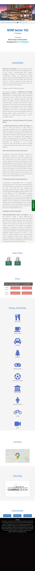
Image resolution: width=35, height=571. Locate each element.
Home (2, 22)
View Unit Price (27, 292)
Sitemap (17, 519)
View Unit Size (15, 292)
